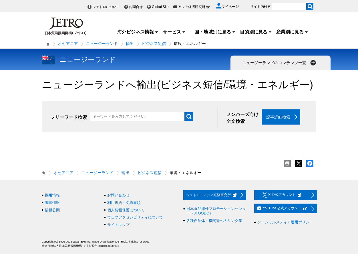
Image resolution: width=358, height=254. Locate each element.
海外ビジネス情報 (137, 31)
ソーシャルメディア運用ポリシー (285, 222)
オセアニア (68, 43)
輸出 (130, 43)
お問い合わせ (118, 195)
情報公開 (52, 210)
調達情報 (52, 203)
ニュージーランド (102, 43)
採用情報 (52, 195)
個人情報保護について (125, 210)
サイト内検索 (260, 7)
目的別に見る (256, 31)
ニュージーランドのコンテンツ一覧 (279, 62)
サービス (174, 31)
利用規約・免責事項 (124, 203)
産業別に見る (292, 31)
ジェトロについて (106, 7)
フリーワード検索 (68, 117)
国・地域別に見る (215, 31)
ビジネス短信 (154, 43)
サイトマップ (118, 225)
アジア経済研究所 (194, 7)
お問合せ (136, 7)
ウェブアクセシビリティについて (135, 217)
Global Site (160, 7)
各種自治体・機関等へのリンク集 (214, 220)
